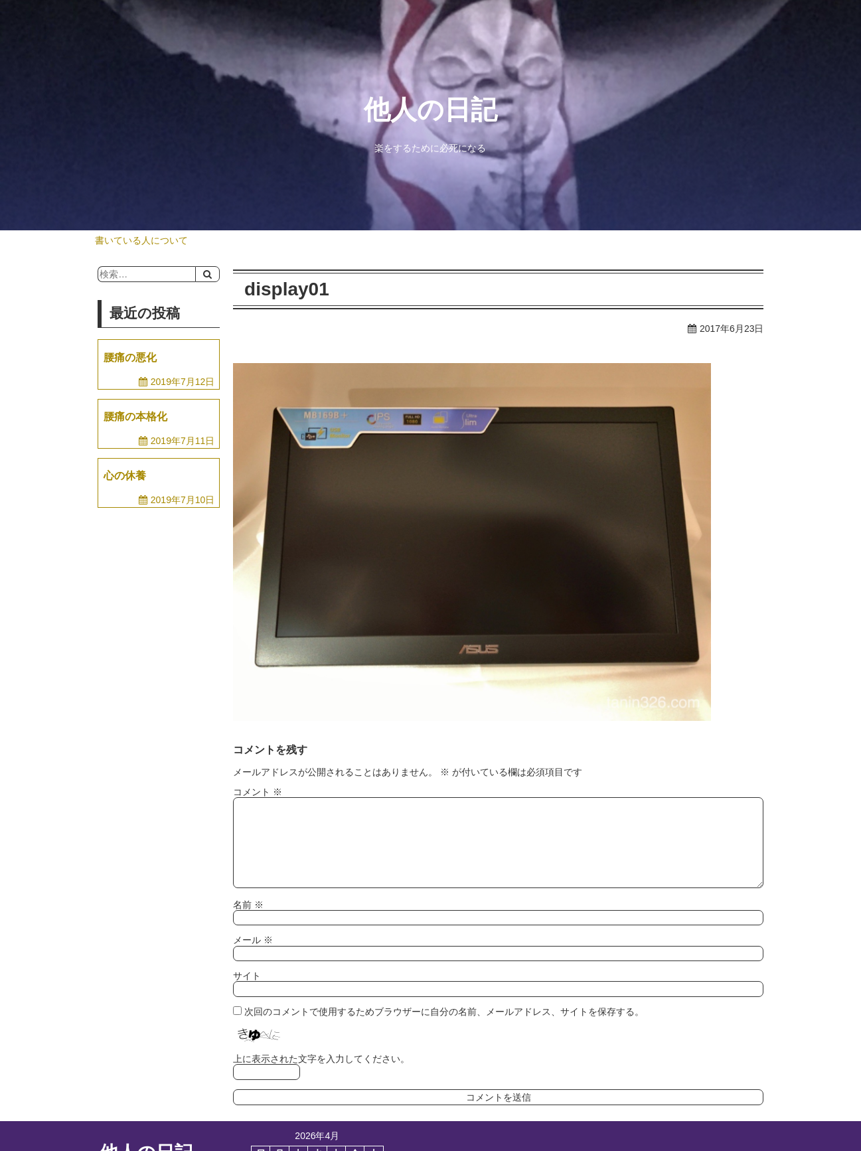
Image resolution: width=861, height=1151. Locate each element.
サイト (247, 975)
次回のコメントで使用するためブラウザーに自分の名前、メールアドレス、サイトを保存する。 (444, 1011)
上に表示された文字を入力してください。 (321, 1058)
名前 (248, 904)
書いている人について (141, 240)
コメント (257, 792)
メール (253, 940)
